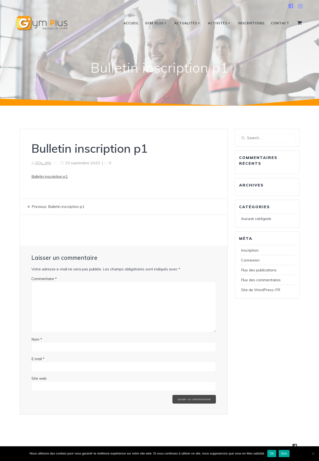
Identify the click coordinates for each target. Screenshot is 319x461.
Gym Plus (154, 23)
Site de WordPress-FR (260, 289)
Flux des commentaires (261, 279)
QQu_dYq (43, 162)
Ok (272, 453)
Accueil (131, 23)
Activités (217, 23)
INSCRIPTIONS (251, 23)
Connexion (250, 260)
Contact (280, 23)
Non (284, 453)
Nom (36, 339)
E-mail (37, 358)
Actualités (185, 23)
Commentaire (44, 278)
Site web (39, 378)
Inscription (250, 250)
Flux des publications (258, 270)
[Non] (313, 453)
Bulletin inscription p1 (49, 176)
